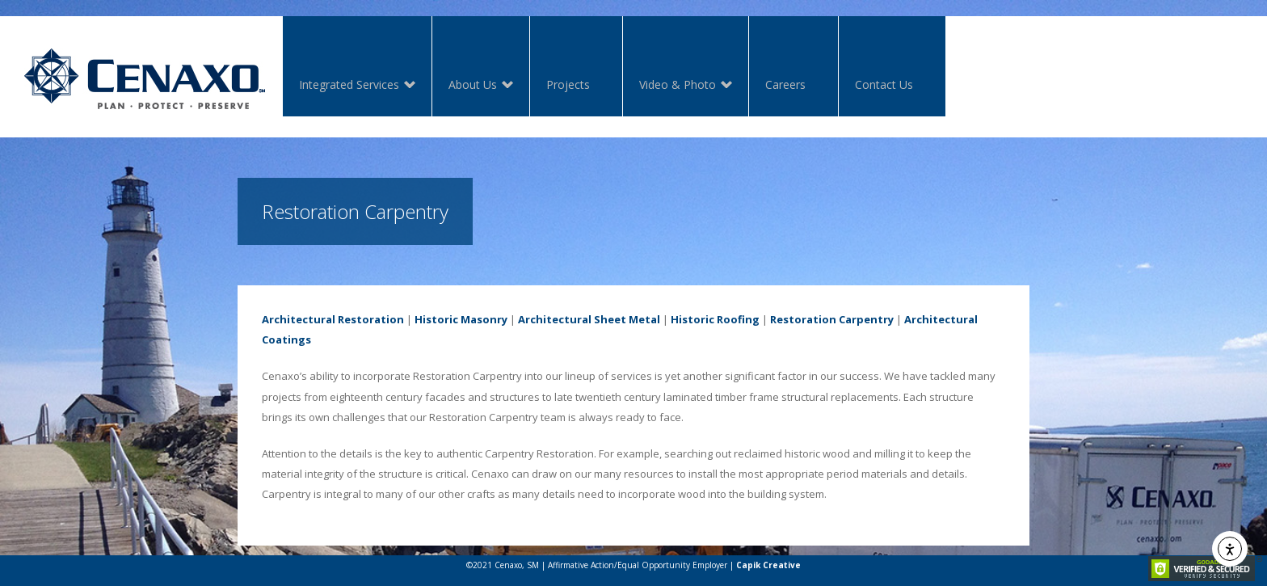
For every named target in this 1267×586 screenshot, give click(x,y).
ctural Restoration (353, 319)
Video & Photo (677, 86)
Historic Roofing (715, 319)
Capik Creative (768, 565)
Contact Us (884, 84)
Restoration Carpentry (832, 319)
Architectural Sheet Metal (589, 319)
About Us (472, 86)
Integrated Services (349, 86)
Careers (785, 84)
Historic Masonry (461, 319)
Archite (282, 319)
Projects (568, 84)
